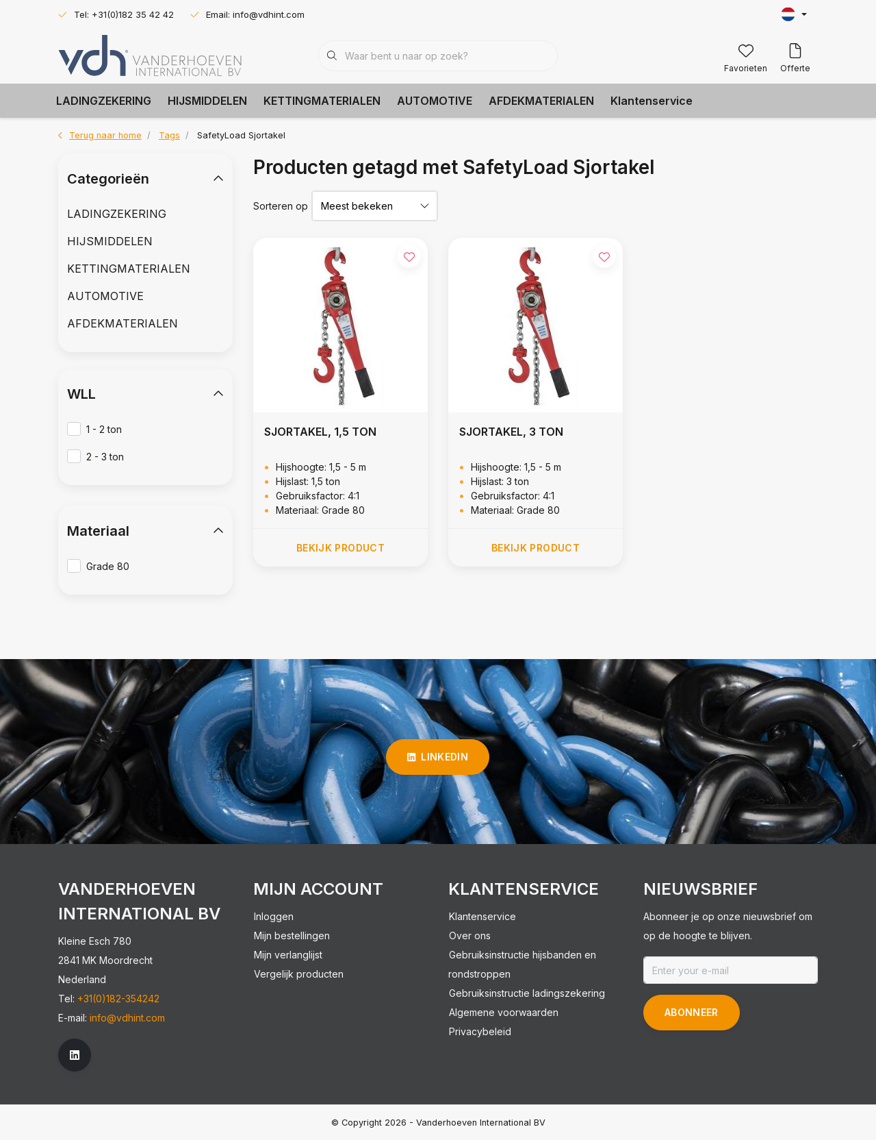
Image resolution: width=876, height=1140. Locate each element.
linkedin (437, 757)
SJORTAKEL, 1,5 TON (320, 431)
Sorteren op (280, 206)
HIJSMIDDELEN (207, 101)
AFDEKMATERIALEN (541, 101)
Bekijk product (340, 548)
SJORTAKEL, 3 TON (511, 431)
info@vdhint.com (127, 1018)
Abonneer (692, 1012)
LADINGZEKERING (103, 101)
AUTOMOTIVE (434, 101)
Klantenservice (651, 101)
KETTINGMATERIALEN (322, 101)
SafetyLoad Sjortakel (241, 135)
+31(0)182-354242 (118, 998)
